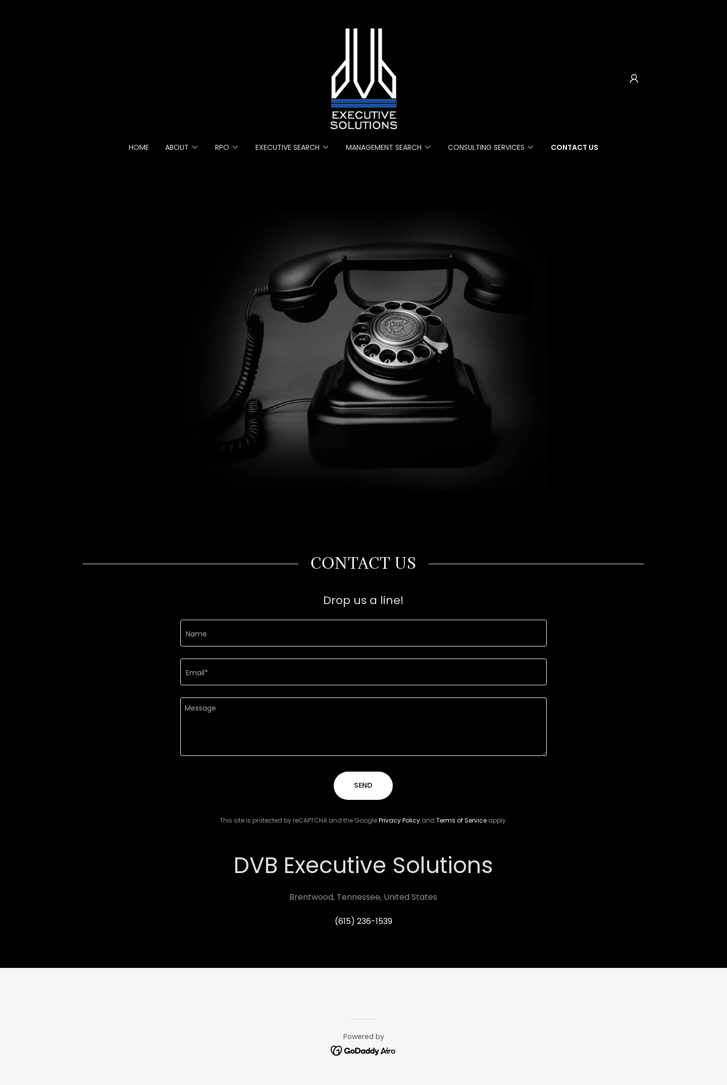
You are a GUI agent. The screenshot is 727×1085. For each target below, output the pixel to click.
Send (363, 785)
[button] (634, 79)
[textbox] (363, 633)
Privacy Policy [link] (399, 820)
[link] (363, 78)
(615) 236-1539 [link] (363, 921)
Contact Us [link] (574, 147)
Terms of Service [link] (461, 820)
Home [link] (139, 147)
